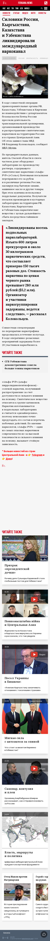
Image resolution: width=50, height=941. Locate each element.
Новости (6, 13)
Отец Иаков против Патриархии (15, 878)
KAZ (4, 8)
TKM (16, 8)
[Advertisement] (25, 503)
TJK (12, 8)
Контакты (6, 933)
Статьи (16, 13)
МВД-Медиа (9, 147)
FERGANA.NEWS (25, 3)
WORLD (26, 8)
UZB (21, 8)
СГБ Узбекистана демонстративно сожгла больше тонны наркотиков (22, 365)
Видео (25, 13)
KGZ (8, 8)
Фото (33, 13)
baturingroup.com (27, 938)
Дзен (9, 458)
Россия (21, 58)
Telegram (37, 454)
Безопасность (32, 58)
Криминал (44, 58)
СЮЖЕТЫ (42, 13)
